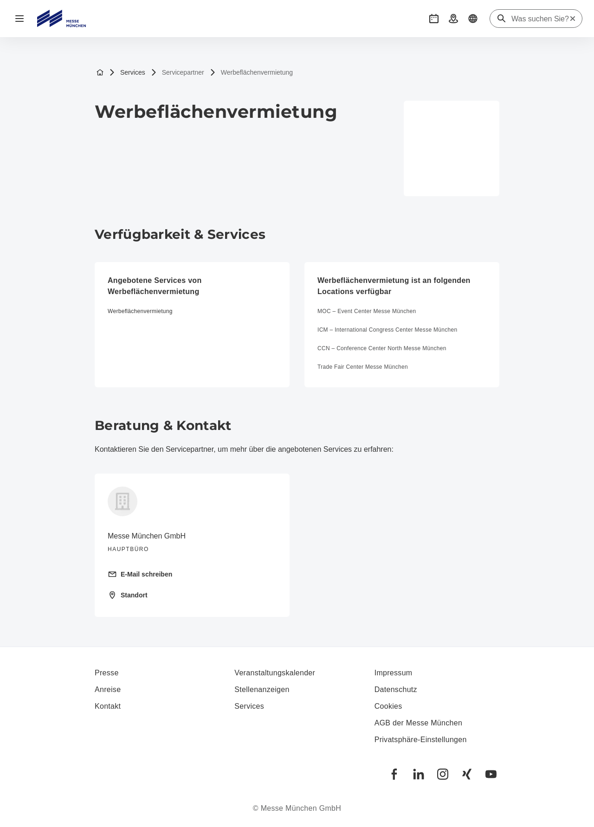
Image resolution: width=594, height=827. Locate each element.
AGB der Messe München (418, 723)
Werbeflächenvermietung (251, 73)
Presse (107, 673)
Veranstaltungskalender (274, 673)
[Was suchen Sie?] (540, 19)
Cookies (388, 706)
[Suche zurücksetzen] (572, 18)
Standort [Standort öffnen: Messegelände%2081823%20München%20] (128, 595)
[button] (434, 18)
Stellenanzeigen (261, 689)
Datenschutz (395, 689)
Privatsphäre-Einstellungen (420, 740)
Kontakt (108, 706)
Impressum (393, 673)
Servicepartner (177, 73)
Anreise (108, 689)
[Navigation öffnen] (19, 18)
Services (127, 73)
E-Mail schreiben (140, 574)
